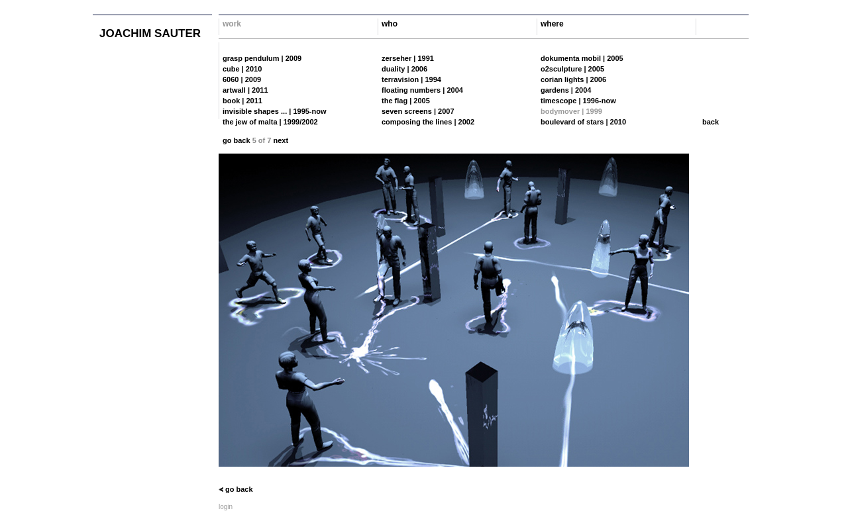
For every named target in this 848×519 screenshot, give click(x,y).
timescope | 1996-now (578, 101)
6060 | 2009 (242, 79)
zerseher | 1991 (408, 58)
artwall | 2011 (245, 90)
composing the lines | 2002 (428, 122)
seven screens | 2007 (418, 111)
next (280, 140)
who (390, 23)
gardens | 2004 (566, 90)
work (232, 23)
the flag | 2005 (406, 101)
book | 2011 (242, 101)
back (710, 122)
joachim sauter (150, 33)
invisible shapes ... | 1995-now (275, 111)
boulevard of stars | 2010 (583, 122)
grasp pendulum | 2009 (262, 58)
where (552, 23)
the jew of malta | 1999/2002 (270, 122)
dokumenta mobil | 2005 (582, 58)
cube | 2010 (242, 69)
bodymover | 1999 (571, 111)
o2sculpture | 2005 (572, 69)
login (226, 506)
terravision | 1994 (411, 79)
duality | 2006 (404, 69)
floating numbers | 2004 (422, 90)
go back (236, 140)
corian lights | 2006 (573, 79)
